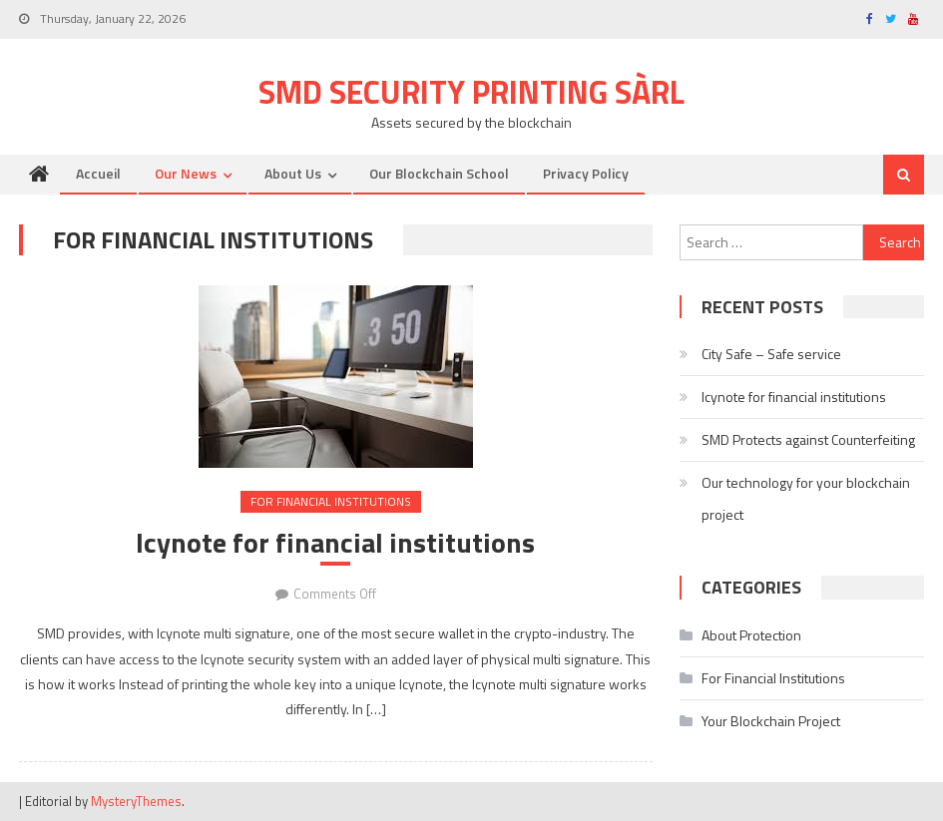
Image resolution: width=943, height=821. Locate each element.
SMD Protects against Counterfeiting (808, 439)
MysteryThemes (136, 801)
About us (292, 173)
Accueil (98, 173)
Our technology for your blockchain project (806, 498)
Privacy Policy (586, 173)
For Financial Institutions (330, 501)
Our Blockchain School (439, 173)
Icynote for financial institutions (335, 543)
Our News (186, 173)
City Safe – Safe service (771, 353)
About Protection (751, 634)
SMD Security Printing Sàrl (471, 92)
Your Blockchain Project (771, 720)
